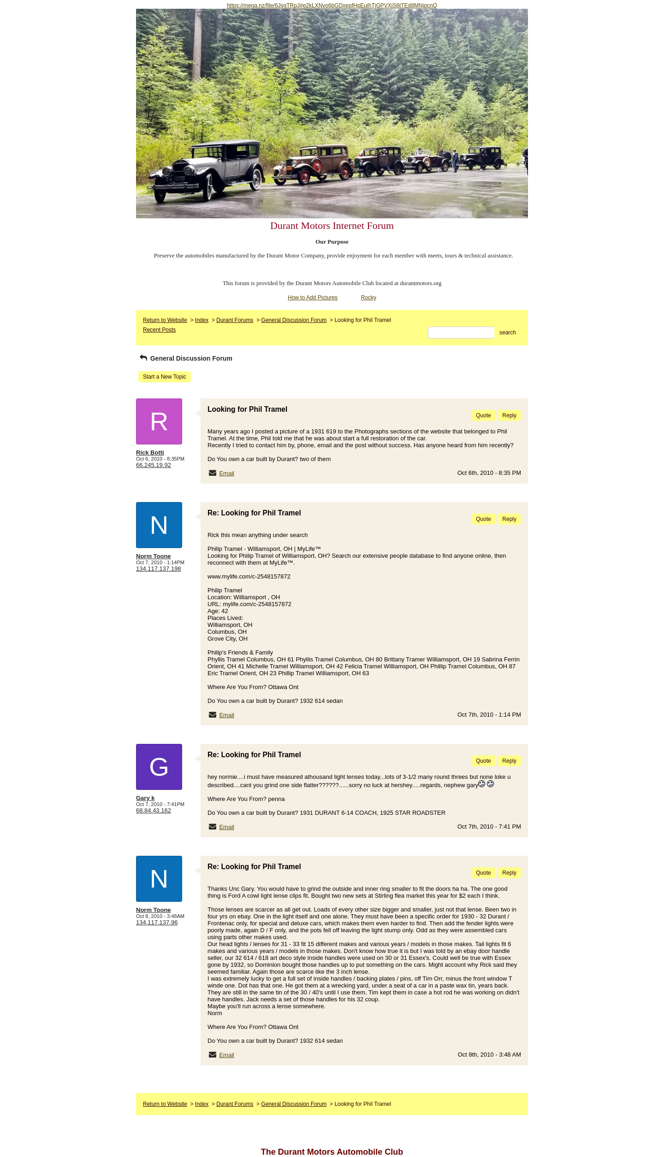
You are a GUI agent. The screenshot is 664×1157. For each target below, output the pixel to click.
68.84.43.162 (153, 810)
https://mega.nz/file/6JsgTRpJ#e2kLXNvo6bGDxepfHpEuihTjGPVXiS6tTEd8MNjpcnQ (332, 5)
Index (201, 320)
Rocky (368, 297)
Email (226, 473)
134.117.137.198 (158, 568)
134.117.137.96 (157, 922)
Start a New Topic (164, 377)
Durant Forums (234, 320)
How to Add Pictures (313, 297)
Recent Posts (159, 330)
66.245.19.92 (153, 465)
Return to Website (165, 320)
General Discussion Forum (293, 320)
